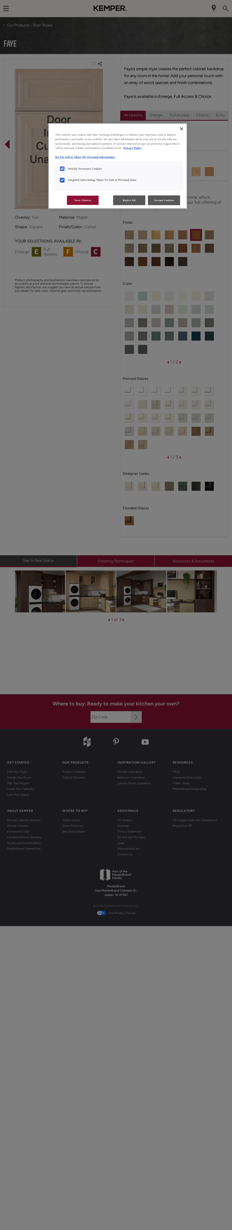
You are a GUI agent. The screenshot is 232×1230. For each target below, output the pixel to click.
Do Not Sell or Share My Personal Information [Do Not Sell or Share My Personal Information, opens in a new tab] (85, 157)
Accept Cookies (164, 200)
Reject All (129, 200)
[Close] (181, 129)
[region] (117, 166)
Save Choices (82, 200)
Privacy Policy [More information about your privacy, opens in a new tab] (132, 148)
